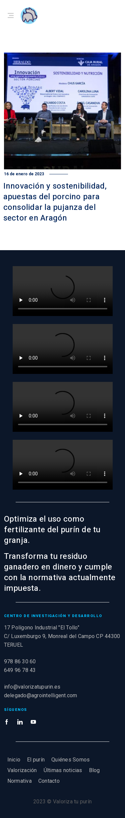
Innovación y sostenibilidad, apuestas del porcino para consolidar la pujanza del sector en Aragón (55, 202)
